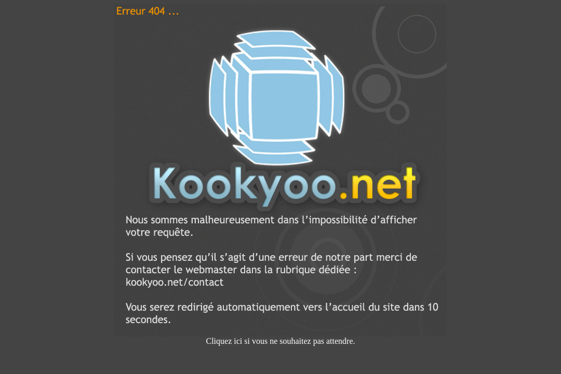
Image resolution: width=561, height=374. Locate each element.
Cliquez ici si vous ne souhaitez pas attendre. (280, 337)
